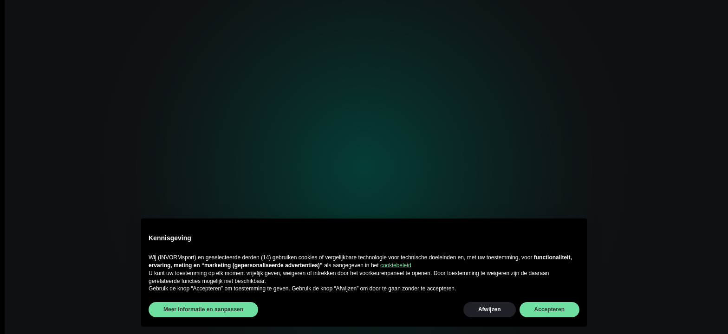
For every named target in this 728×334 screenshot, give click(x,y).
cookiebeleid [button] (395, 265)
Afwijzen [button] (489, 309)
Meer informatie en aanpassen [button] (203, 309)
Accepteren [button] (549, 309)
